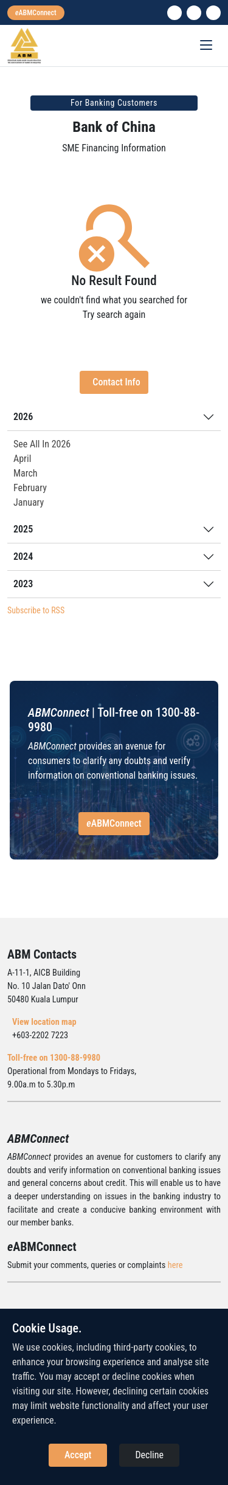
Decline (149, 1455)
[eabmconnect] (35, 12)
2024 (23, 556)
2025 (23, 529)
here (175, 1265)
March (25, 473)
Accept (77, 1455)
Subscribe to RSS (35, 610)
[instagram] (194, 12)
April (22, 458)
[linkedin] (174, 12)
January (28, 502)
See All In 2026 (42, 444)
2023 (23, 584)
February (30, 488)
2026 (23, 416)
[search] (213, 12)
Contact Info (116, 382)
